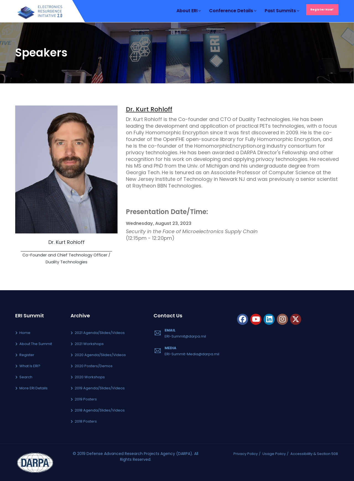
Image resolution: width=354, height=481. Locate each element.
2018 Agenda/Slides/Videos (100, 410)
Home (24, 332)
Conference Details (232, 10)
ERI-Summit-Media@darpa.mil (192, 354)
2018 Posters (86, 421)
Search (25, 377)
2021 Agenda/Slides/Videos (100, 332)
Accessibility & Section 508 (314, 453)
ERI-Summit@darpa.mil (185, 336)
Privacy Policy (245, 453)
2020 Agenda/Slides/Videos (100, 354)
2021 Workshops (89, 343)
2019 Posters (86, 399)
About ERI (188, 10)
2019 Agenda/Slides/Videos (100, 388)
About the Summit (35, 343)
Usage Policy (274, 453)
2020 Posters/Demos (94, 366)
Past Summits (282, 10)
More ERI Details (33, 388)
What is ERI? (29, 366)
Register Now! (322, 9)
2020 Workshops (90, 377)
